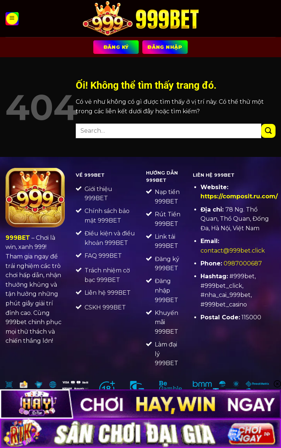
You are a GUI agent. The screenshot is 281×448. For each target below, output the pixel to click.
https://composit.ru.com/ (239, 196)
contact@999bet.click (233, 250)
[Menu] (12, 19)
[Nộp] (268, 131)
